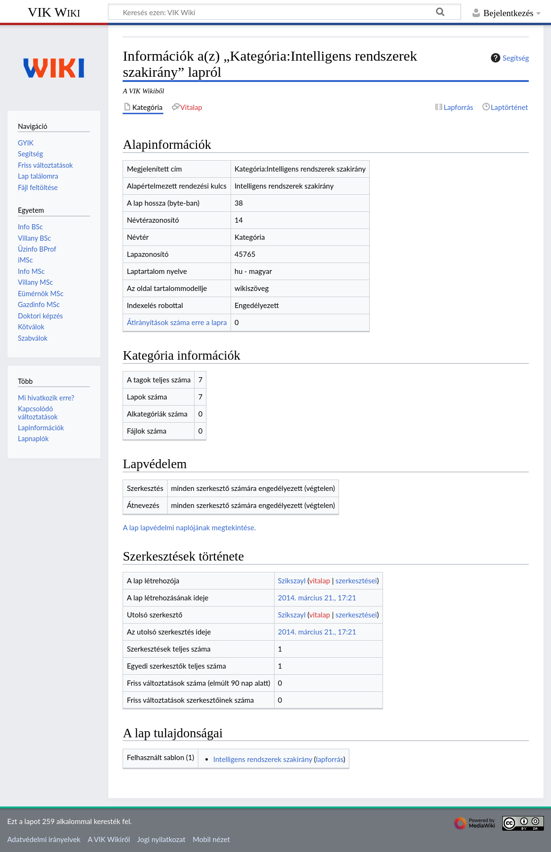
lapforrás (329, 759)
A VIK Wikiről (109, 839)
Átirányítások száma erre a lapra (177, 322)
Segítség (509, 58)
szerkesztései (356, 580)
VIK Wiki (54, 12)
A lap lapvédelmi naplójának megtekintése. (189, 527)
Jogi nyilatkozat (161, 839)
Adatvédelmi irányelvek (43, 839)
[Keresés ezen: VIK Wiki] (284, 11)
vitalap (319, 580)
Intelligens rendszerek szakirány (262, 759)
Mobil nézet (211, 839)
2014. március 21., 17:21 (317, 597)
